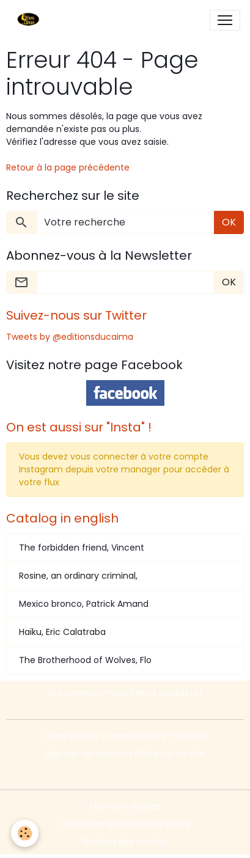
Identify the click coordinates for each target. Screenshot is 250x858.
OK (229, 222)
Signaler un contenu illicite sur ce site (125, 753)
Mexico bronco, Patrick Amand (84, 604)
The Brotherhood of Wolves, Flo (85, 660)
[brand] (31, 20)
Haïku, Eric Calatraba (62, 632)
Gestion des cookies (125, 841)
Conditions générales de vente (125, 824)
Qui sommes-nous (88, 693)
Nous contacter (169, 693)
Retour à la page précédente (68, 167)
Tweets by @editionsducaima (69, 337)
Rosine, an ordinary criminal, (78, 576)
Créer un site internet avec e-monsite (125, 736)
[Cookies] (25, 833)
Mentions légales (125, 806)
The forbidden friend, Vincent (81, 547)
